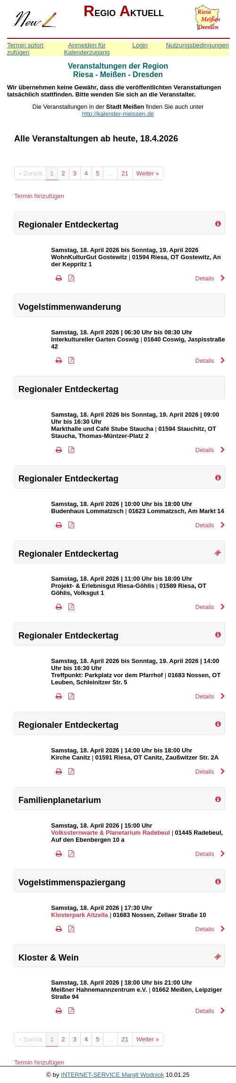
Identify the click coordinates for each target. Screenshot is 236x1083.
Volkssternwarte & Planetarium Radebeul (110, 832)
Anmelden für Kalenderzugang (87, 49)
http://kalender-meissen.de (118, 113)
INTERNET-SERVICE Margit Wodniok (112, 1074)
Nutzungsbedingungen (197, 45)
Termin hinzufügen (39, 196)
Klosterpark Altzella (79, 914)
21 (124, 173)
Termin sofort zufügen (25, 49)
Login (140, 45)
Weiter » (147, 173)
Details (210, 278)
